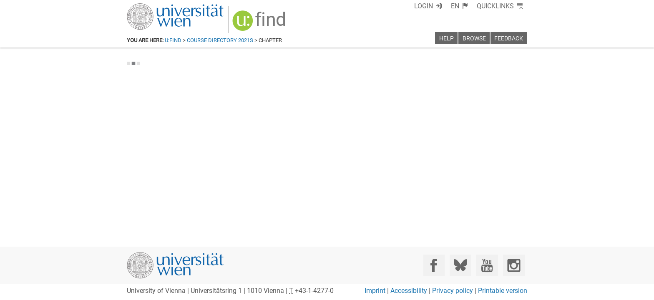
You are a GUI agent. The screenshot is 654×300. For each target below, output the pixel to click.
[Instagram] (513, 265)
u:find (173, 40)
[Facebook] (434, 265)
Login (438, 6)
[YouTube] (487, 265)
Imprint (375, 291)
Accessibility (408, 291)
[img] (254, 21)
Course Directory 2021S (220, 40)
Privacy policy (452, 291)
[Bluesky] (460, 265)
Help (446, 38)
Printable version (502, 291)
